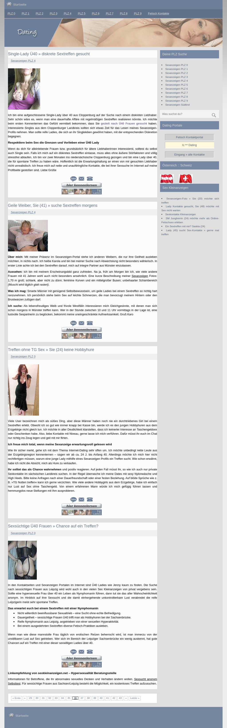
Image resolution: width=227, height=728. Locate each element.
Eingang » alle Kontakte (189, 154)
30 (36, 698)
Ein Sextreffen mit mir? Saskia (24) (185, 226)
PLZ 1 (25, 13)
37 (81, 698)
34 (62, 698)
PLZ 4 (67, 13)
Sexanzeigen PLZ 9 (176, 100)
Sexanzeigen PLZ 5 (176, 84)
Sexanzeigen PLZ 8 (176, 96)
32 (49, 698)
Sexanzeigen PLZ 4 (23, 60)
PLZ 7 (110, 13)
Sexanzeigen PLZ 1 (176, 68)
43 (120, 698)
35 (68, 698)
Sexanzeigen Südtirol (177, 104)
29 (30, 698)
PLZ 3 (53, 13)
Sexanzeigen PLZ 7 (176, 92)
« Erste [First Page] (16, 698)
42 (113, 698)
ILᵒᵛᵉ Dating (189, 145)
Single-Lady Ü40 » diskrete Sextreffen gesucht (49, 54)
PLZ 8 (123, 13)
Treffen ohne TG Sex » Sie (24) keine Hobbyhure (51, 349)
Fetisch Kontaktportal (189, 137)
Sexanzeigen (140, 276)
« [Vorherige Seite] (24, 698)
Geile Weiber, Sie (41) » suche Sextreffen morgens (52, 205)
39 (94, 698)
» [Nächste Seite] (126, 698)
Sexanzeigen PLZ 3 (176, 76)
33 (56, 698)
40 (101, 698)
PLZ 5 (81, 13)
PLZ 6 (95, 13)
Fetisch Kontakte (158, 13)
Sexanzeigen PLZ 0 (23, 356)
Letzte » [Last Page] (134, 698)
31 (43, 698)
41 (107, 698)
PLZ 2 (39, 13)
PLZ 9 (137, 13)
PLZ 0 (11, 13)
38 (88, 698)
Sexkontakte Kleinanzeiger (180, 214)
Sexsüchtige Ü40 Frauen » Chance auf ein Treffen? (53, 526)
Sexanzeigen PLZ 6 (176, 88)
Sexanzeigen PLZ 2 (176, 72)
